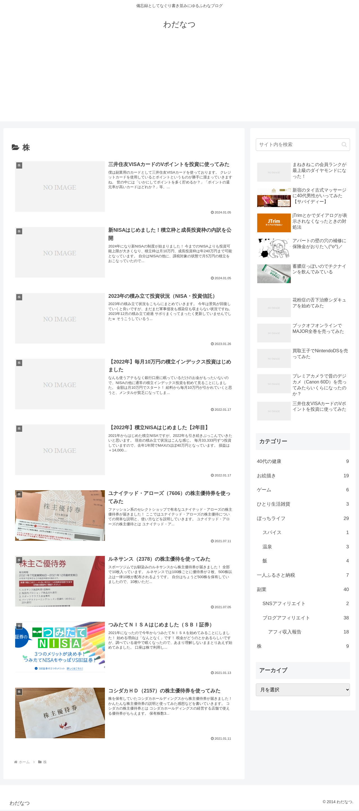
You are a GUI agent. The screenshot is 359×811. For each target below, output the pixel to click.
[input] (303, 144)
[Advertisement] (179, 82)
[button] (344, 144)
